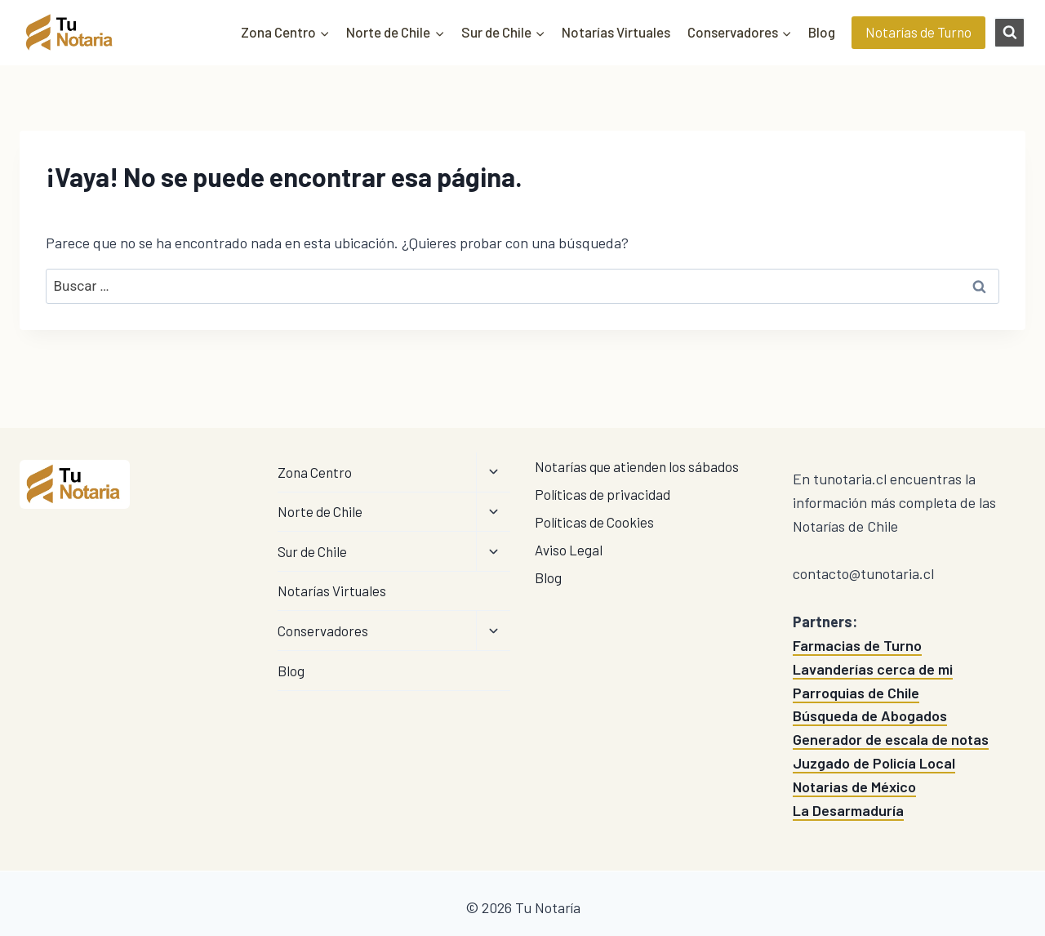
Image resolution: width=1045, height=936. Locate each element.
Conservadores (323, 630)
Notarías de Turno (918, 32)
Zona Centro (315, 472)
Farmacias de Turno (857, 645)
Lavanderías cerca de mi (873, 669)
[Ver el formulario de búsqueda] (1009, 33)
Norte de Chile (320, 511)
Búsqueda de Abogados (870, 715)
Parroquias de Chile (856, 693)
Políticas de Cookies (594, 522)
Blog (821, 32)
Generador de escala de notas (891, 739)
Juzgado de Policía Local (874, 763)
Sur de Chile (312, 551)
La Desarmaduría (848, 810)
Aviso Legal (569, 550)
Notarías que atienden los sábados (637, 466)
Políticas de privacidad (602, 494)
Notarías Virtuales (616, 32)
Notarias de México (854, 787)
